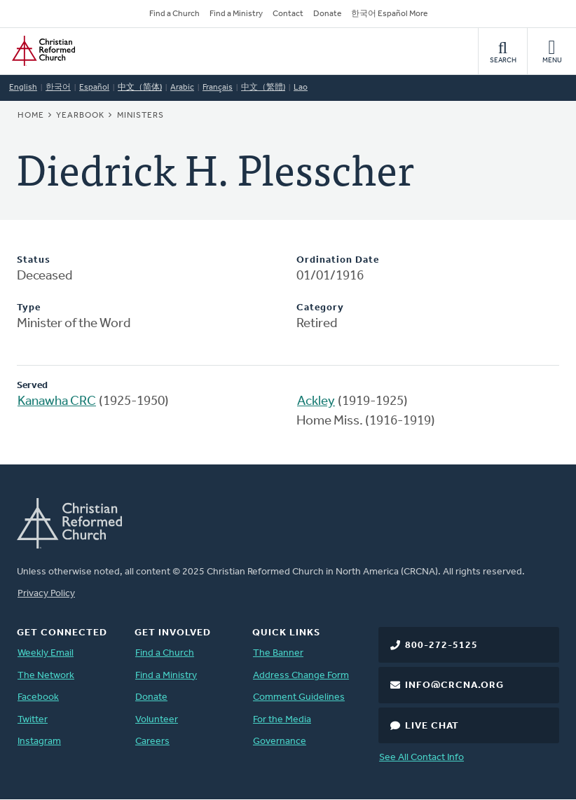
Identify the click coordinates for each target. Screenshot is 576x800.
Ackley (316, 401)
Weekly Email (46, 653)
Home (31, 115)
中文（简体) (140, 87)
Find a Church (174, 14)
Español (94, 87)
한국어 (58, 87)
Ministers (140, 115)
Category (320, 308)
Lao (301, 87)
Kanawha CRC (57, 401)
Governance (279, 741)
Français (218, 87)
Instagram (39, 741)
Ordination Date (337, 260)
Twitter (33, 720)
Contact (288, 14)
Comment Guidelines (299, 697)
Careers (152, 741)
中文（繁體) (263, 87)
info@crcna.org (454, 685)
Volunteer (156, 720)
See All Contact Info (421, 757)
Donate (327, 14)
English (23, 87)
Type (29, 308)
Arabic (182, 87)
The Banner (278, 653)
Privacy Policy (46, 593)
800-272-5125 (441, 645)
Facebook (38, 697)
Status (33, 260)
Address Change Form (301, 675)
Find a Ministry (236, 14)
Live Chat (432, 726)
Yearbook (80, 115)
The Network (46, 675)
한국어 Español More (389, 14)
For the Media (282, 720)
